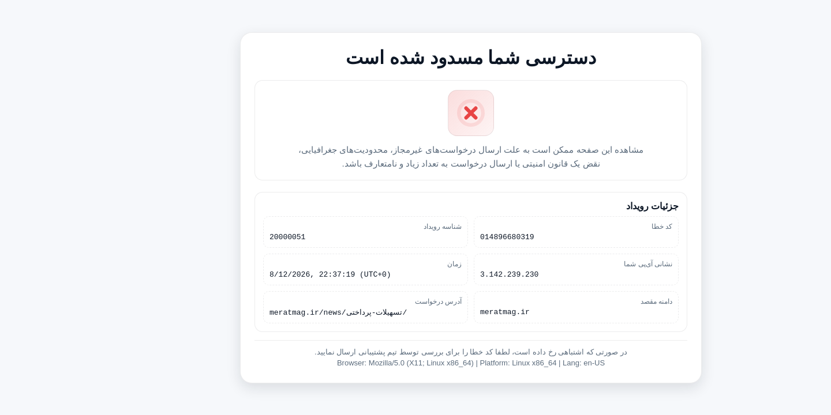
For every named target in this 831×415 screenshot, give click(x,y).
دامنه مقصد (601, 303)
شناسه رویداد (387, 224)
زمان (399, 263)
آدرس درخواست (383, 303)
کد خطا (606, 224)
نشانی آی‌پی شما (592, 263)
